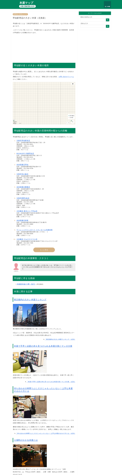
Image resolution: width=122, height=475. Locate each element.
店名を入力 (84, 23)
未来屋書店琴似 (22, 165)
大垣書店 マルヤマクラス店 (27, 239)
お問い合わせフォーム (66, 76)
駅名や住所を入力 (86, 17)
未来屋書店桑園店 (23, 187)
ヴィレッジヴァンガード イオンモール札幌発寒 (35, 230)
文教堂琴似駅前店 (23, 140)
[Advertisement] (44, 47)
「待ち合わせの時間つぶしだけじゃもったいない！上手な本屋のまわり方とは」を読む (45, 433)
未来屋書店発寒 (22, 220)
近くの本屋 (107, 6)
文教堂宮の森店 (22, 174)
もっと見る (44, 250)
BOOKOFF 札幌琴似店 (25, 153)
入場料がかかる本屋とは (26, 440)
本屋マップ (26, 2)
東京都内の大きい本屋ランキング (30, 299)
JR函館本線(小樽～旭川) (26, 284)
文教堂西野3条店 (23, 198)
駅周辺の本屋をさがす (20, 14)
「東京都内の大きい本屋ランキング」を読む (60, 339)
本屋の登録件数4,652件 (27, 6)
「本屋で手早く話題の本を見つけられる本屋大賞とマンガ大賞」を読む (50, 382)
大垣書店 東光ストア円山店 (27, 211)
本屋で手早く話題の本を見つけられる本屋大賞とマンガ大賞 (43, 346)
